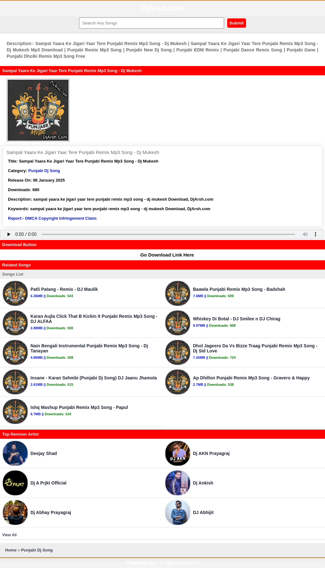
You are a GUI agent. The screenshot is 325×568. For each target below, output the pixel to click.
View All (9, 535)
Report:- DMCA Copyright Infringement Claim (52, 218)
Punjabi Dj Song (44, 170)
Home (11, 550)
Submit (236, 23)
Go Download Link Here (164, 254)
